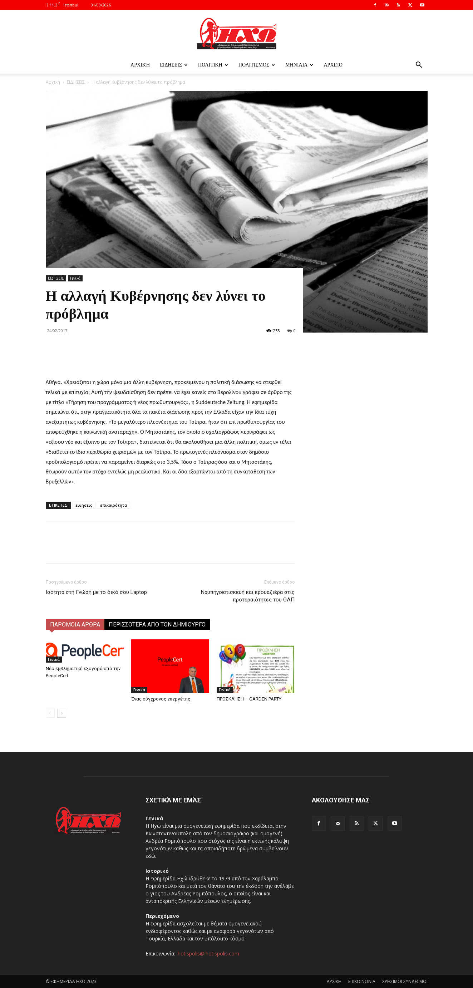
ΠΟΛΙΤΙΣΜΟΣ (256, 65)
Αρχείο (333, 65)
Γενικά (75, 278)
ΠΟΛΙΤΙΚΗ (213, 65)
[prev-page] (50, 713)
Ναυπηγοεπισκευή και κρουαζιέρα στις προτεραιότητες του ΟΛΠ (248, 596)
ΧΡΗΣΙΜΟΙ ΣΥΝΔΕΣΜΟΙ (405, 981)
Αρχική (140, 65)
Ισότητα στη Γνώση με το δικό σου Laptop (96, 592)
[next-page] (61, 713)
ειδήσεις (83, 505)
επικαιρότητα (113, 505)
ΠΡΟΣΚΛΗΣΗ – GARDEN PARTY (249, 699)
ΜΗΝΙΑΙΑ (299, 65)
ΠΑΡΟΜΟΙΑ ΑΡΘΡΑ (75, 624)
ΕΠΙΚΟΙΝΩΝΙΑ (361, 981)
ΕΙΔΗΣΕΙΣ (174, 65)
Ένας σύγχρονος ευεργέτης (160, 699)
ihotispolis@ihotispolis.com (208, 953)
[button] (419, 65)
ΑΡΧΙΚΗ (334, 981)
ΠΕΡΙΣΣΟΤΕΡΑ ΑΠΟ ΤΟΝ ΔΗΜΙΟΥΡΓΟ (157, 624)
